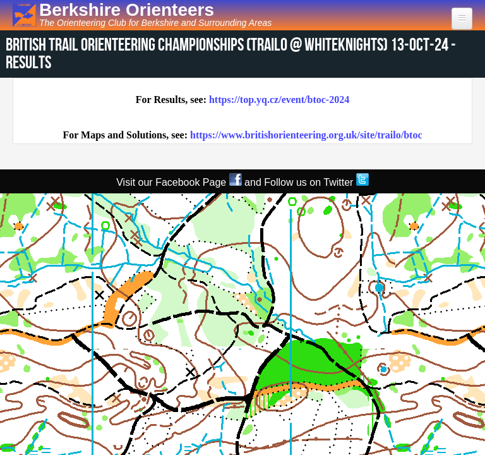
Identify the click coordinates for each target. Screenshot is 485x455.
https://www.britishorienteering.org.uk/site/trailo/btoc (306, 135)
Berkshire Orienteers (126, 10)
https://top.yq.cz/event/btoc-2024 (279, 99)
